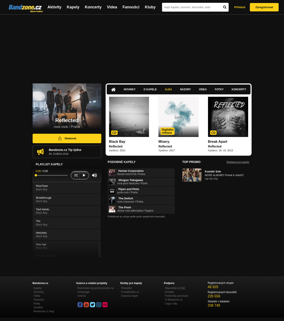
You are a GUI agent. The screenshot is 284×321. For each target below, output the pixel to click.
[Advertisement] (142, 47)
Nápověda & (175, 288)
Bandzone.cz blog (44, 311)
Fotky (219, 89)
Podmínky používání (176, 295)
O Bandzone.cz (174, 299)
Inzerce (81, 295)
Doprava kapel (129, 295)
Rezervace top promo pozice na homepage (95, 290)
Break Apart (217, 141)
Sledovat (67, 138)
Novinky (130, 89)
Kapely (73, 7)
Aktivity (54, 7)
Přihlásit (239, 7)
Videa (112, 7)
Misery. (164, 141)
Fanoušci (131, 7)
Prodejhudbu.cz (130, 291)
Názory (185, 89)
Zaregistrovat (264, 7)
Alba (168, 89)
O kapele (150, 89)
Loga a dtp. (171, 303)
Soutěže (38, 307)
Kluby (150, 7)
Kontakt (169, 291)
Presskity (126, 288)
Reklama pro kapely (237, 162)
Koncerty (93, 7)
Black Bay (117, 141)
